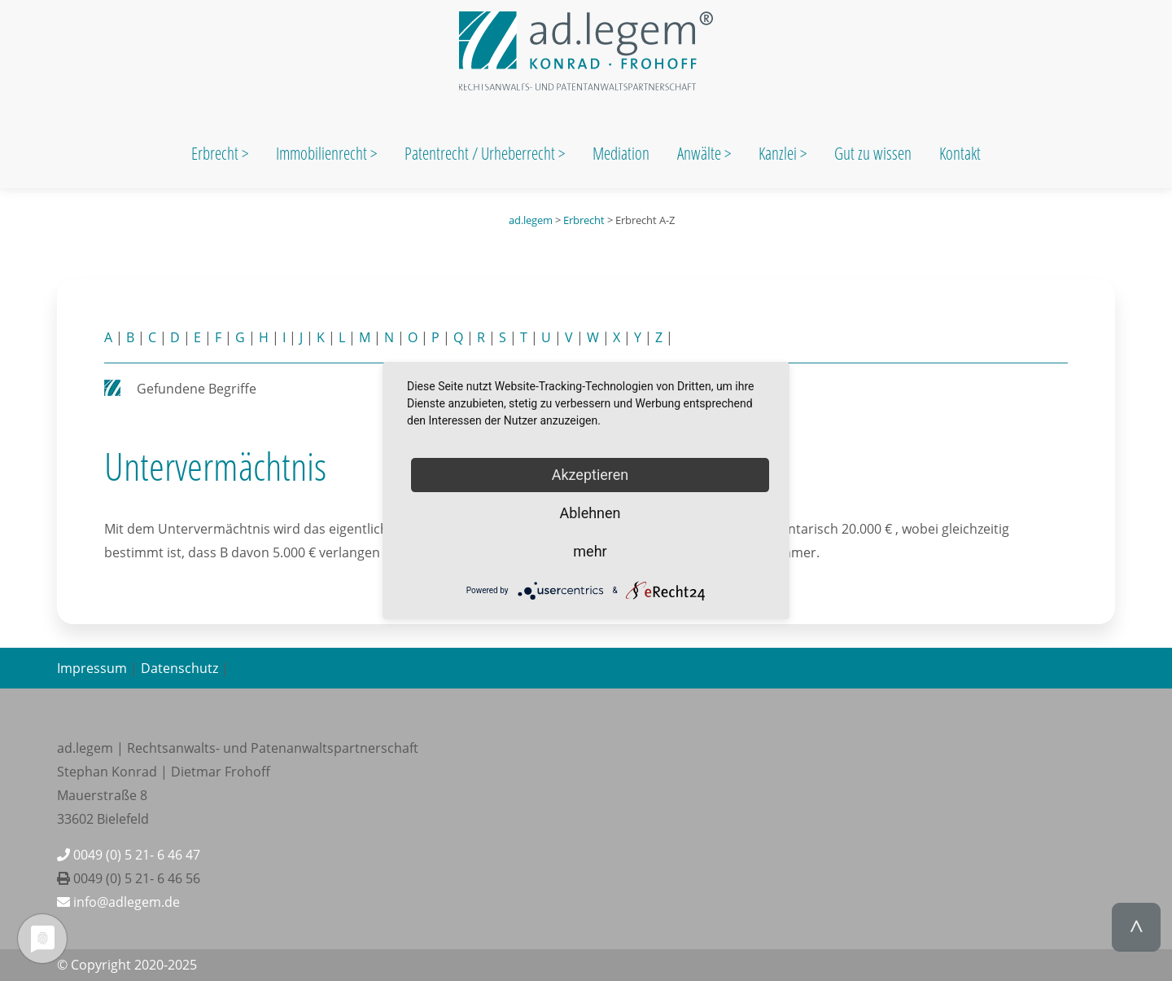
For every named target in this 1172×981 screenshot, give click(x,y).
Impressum (92, 668)
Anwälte (700, 153)
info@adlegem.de (118, 902)
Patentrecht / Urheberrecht (480, 153)
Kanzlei (779, 153)
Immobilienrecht (323, 153)
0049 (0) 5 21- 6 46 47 (128, 855)
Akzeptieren (590, 474)
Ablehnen (589, 512)
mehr (589, 551)
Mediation (621, 153)
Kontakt (960, 153)
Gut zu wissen (873, 153)
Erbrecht (214, 153)
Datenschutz (179, 668)
